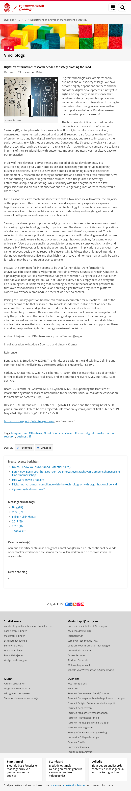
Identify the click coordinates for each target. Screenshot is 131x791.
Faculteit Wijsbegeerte (80, 727)
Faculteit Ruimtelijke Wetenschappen (88, 722)
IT (30, 436)
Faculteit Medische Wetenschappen (88, 712)
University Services (78, 747)
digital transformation (100, 433)
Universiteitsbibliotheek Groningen (87, 626)
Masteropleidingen (14, 635)
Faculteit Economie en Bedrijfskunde (88, 693)
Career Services (76, 655)
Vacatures (73, 688)
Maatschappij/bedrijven (83, 621)
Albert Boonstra (53, 433)
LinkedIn (44, 447)
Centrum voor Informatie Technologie (89, 645)
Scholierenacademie (15, 640)
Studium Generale (78, 660)
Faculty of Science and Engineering (87, 732)
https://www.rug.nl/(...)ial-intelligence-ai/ (29, 421)
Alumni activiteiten (14, 683)
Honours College (13, 650)
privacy (54, 785)
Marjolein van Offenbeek (26, 433)
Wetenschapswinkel (79, 665)
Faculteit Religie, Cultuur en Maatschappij (91, 703)
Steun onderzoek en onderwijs (21, 698)
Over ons (9, 19)
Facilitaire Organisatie (80, 751)
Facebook (24, 447)
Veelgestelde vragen (15, 660)
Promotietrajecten (14, 655)
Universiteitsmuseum (80, 650)
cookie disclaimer (74, 785)
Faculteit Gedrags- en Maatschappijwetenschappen (96, 698)
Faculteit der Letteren (80, 708)
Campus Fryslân (77, 742)
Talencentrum (75, 635)
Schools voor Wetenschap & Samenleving (91, 670)
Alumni (8, 678)
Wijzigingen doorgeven (17, 693)
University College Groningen (84, 737)
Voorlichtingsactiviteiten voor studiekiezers (28, 626)
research (9, 436)
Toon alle (18, 531)
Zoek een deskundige (79, 630)
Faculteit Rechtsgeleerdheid (83, 717)
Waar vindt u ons (77, 683)
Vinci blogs (14, 55)
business (22, 436)
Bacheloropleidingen (15, 630)
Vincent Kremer (75, 433)
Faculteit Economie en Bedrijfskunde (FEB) (19, 20)
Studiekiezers (12, 621)
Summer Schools (13, 645)
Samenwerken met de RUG (83, 640)
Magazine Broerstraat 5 (17, 688)
